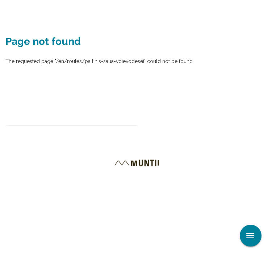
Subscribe (163, 131)
